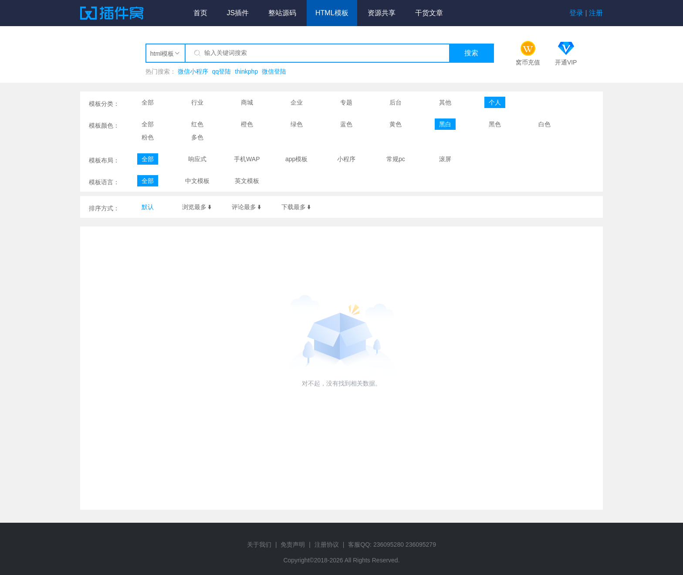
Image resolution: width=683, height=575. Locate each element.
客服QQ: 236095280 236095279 (392, 544)
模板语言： (104, 182)
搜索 (471, 53)
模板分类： (104, 103)
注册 (596, 13)
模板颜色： (104, 125)
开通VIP (566, 62)
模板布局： (104, 160)
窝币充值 (528, 62)
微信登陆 (274, 71)
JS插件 (238, 13)
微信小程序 (193, 71)
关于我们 (259, 544)
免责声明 (293, 544)
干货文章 (429, 13)
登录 (576, 13)
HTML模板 (331, 13)
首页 (200, 13)
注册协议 (326, 544)
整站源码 (282, 13)
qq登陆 (221, 71)
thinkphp (246, 71)
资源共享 (382, 13)
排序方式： (104, 208)
